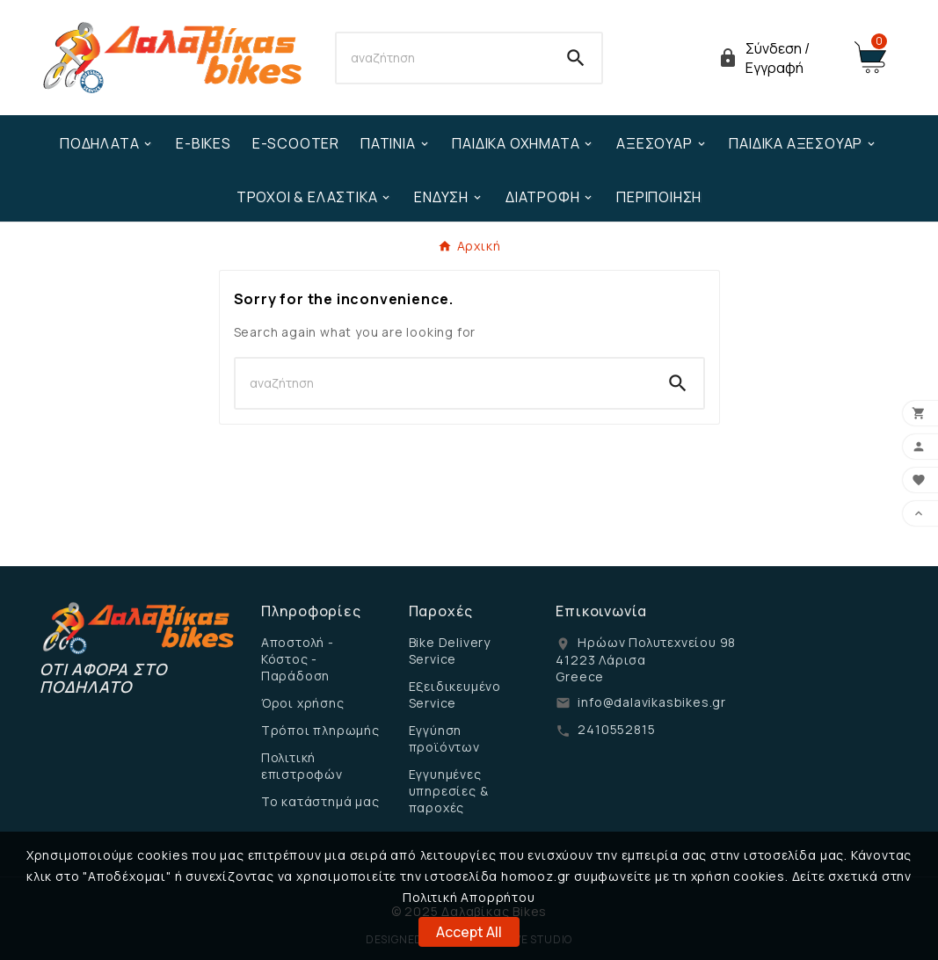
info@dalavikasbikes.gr (652, 702)
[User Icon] (775, 58)
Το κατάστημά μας (320, 801)
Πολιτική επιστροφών (302, 765)
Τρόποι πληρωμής (320, 730)
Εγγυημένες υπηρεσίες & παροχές (449, 791)
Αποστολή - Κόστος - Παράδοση (297, 659)
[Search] (444, 58)
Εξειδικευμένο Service (455, 694)
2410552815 (616, 729)
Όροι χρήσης (303, 703)
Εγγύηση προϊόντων (444, 738)
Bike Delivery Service (450, 650)
